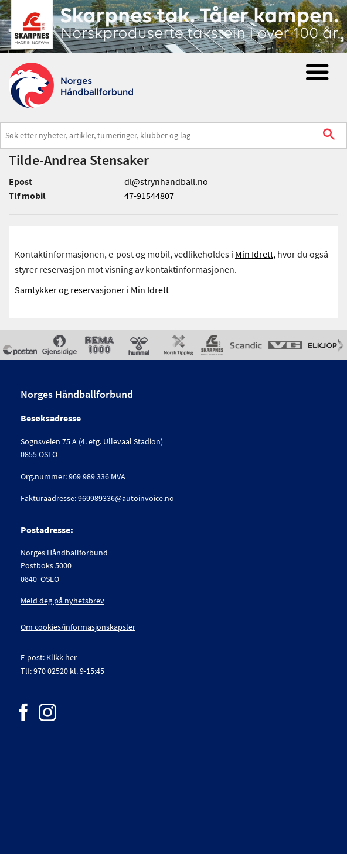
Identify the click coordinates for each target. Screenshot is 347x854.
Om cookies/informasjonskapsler (78, 627)
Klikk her (61, 657)
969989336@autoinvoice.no (126, 498)
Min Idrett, (255, 254)
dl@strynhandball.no (166, 181)
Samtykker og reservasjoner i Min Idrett (92, 290)
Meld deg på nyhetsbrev (62, 600)
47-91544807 (149, 195)
